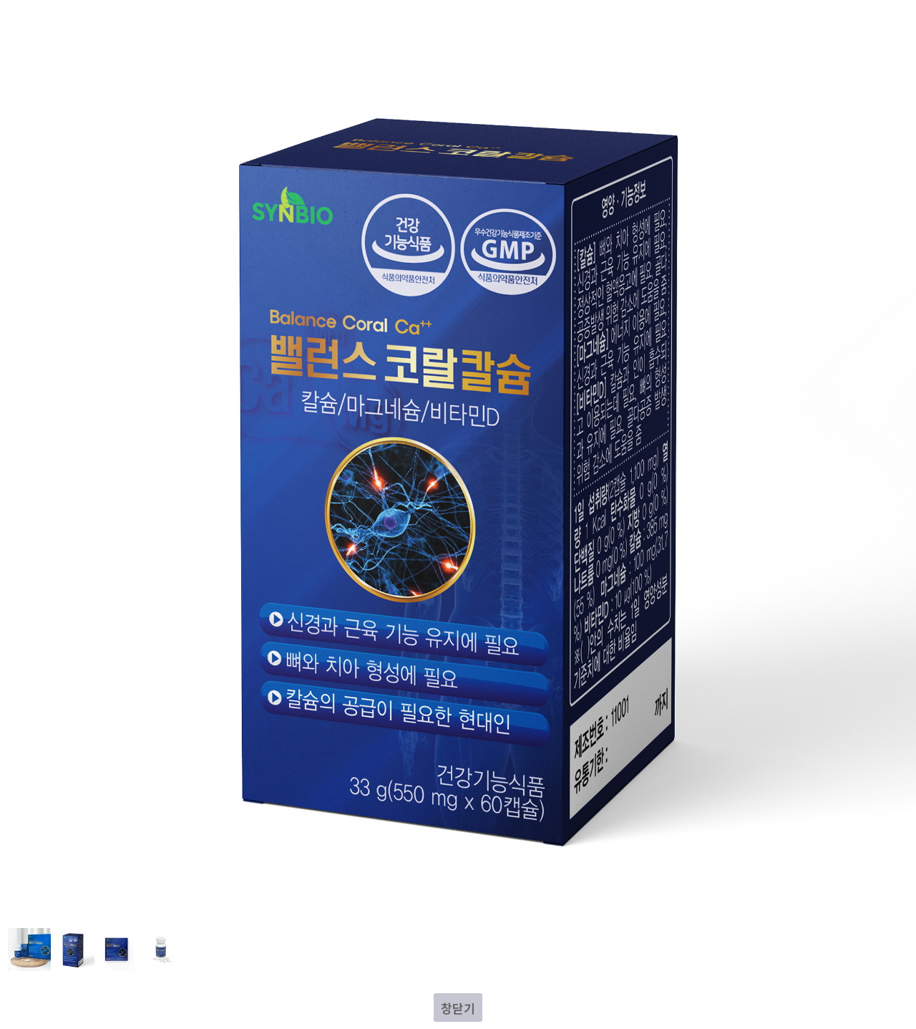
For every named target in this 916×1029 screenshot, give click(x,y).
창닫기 (458, 1008)
